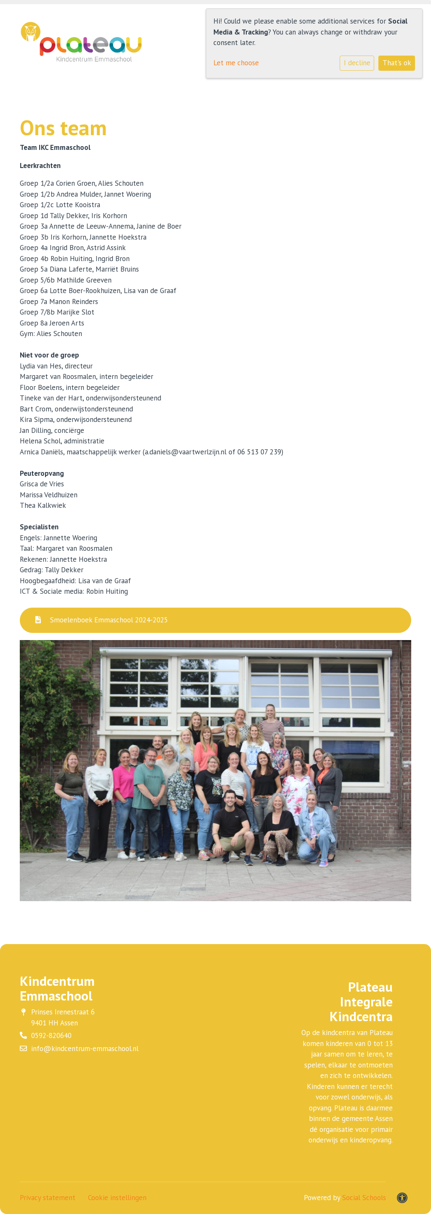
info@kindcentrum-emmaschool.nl (84, 1048)
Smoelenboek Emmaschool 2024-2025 (101, 619)
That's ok (397, 62)
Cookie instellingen (117, 1197)
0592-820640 (51, 1035)
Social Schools (364, 1197)
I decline (357, 62)
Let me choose (236, 62)
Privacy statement (47, 1197)
